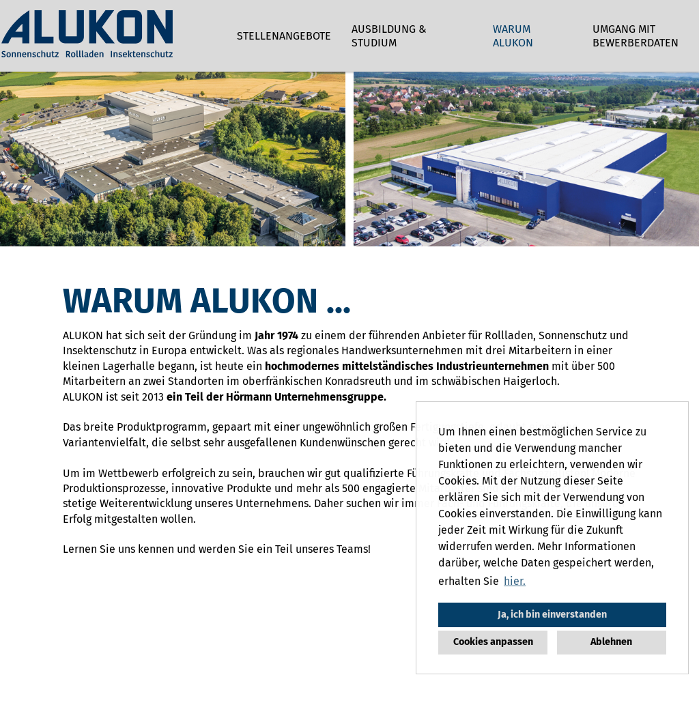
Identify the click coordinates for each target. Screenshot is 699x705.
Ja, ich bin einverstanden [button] (552, 614)
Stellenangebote (284, 35)
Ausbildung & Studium (389, 36)
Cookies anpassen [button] (493, 642)
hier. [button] (515, 581)
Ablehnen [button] (611, 642)
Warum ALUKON (513, 36)
